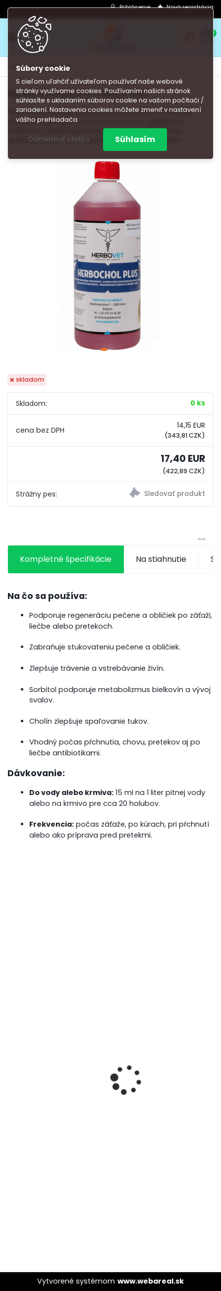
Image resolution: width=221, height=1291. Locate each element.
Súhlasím (135, 139)
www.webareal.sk (150, 1281)
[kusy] (49, 1203)
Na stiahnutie (161, 559)
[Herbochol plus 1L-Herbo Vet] (110, 252)
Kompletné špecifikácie (65, 559)
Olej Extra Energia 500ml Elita (70, 1097)
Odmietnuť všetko (59, 139)
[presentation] (13, 1062)
